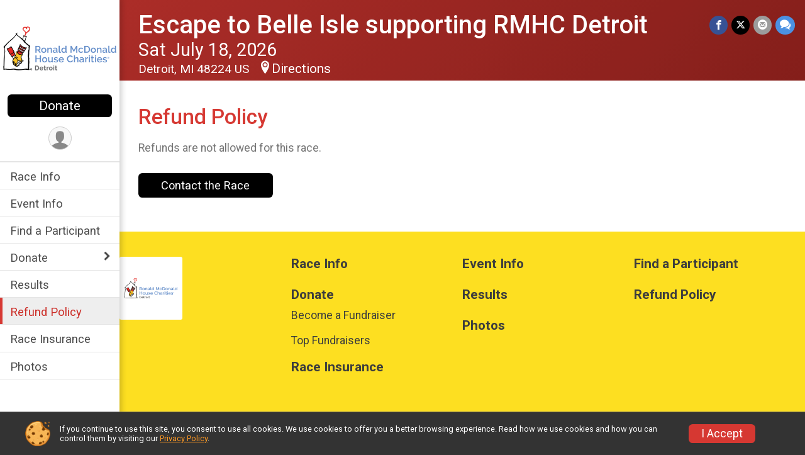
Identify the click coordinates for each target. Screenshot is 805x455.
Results (29, 284)
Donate (59, 105)
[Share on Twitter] (740, 25)
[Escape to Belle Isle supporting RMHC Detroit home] (59, 48)
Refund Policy (46, 311)
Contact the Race (205, 185)
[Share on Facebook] (718, 25)
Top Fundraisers (330, 340)
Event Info (36, 203)
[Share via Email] (762, 25)
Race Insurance (50, 338)
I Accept (722, 433)
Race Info (35, 176)
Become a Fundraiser (343, 315)
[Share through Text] (785, 25)
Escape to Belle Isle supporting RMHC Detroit (393, 25)
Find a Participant (55, 230)
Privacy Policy (184, 438)
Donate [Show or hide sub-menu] (29, 257)
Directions (301, 68)
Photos (29, 366)
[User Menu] (60, 138)
